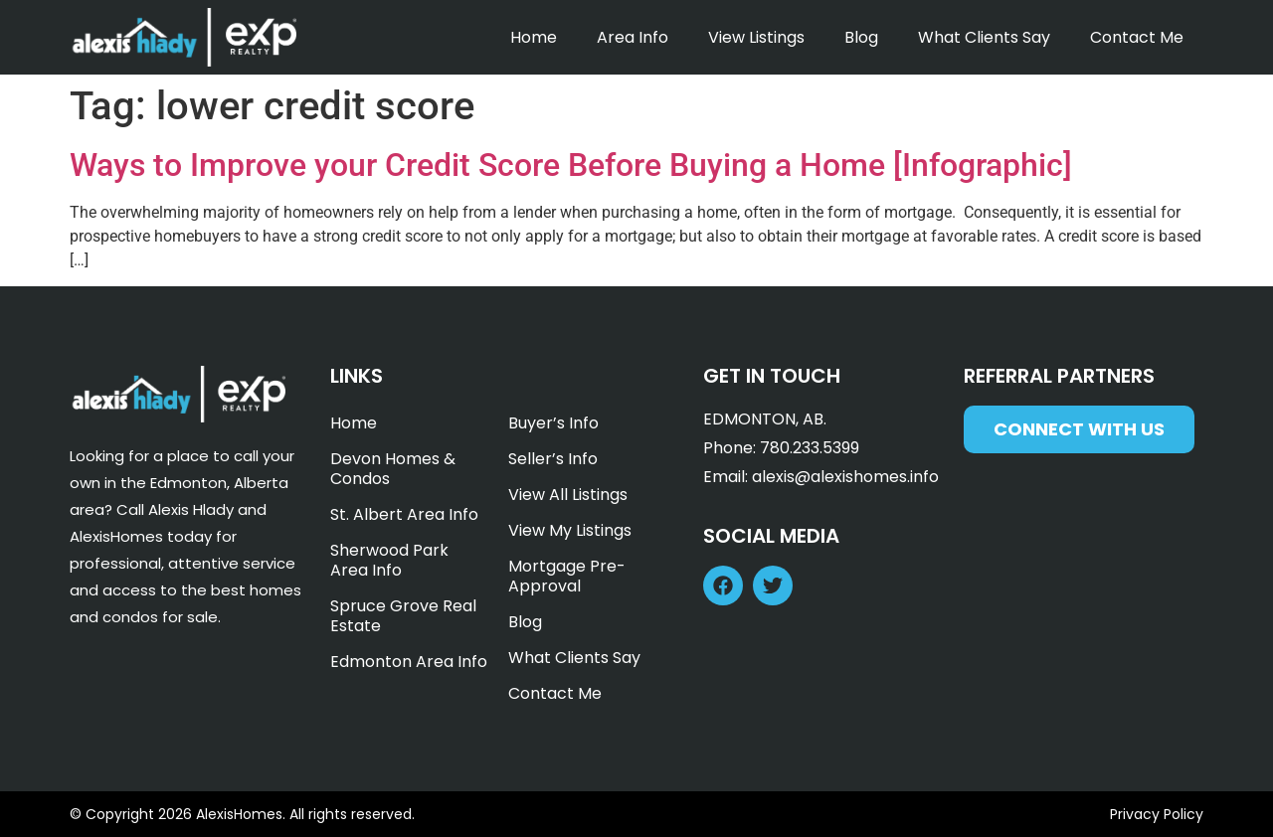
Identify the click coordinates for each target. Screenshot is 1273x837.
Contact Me (1136, 37)
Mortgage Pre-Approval (567, 576)
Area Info (632, 37)
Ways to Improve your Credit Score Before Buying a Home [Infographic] (571, 165)
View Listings (756, 37)
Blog (861, 37)
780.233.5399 (809, 447)
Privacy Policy (1156, 814)
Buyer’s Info (553, 423)
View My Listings (570, 530)
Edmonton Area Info (408, 661)
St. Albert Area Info (404, 514)
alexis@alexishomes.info (845, 476)
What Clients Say (984, 37)
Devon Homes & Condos (392, 468)
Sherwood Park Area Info (389, 560)
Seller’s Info (553, 458)
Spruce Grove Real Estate (403, 615)
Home (533, 37)
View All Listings (568, 494)
